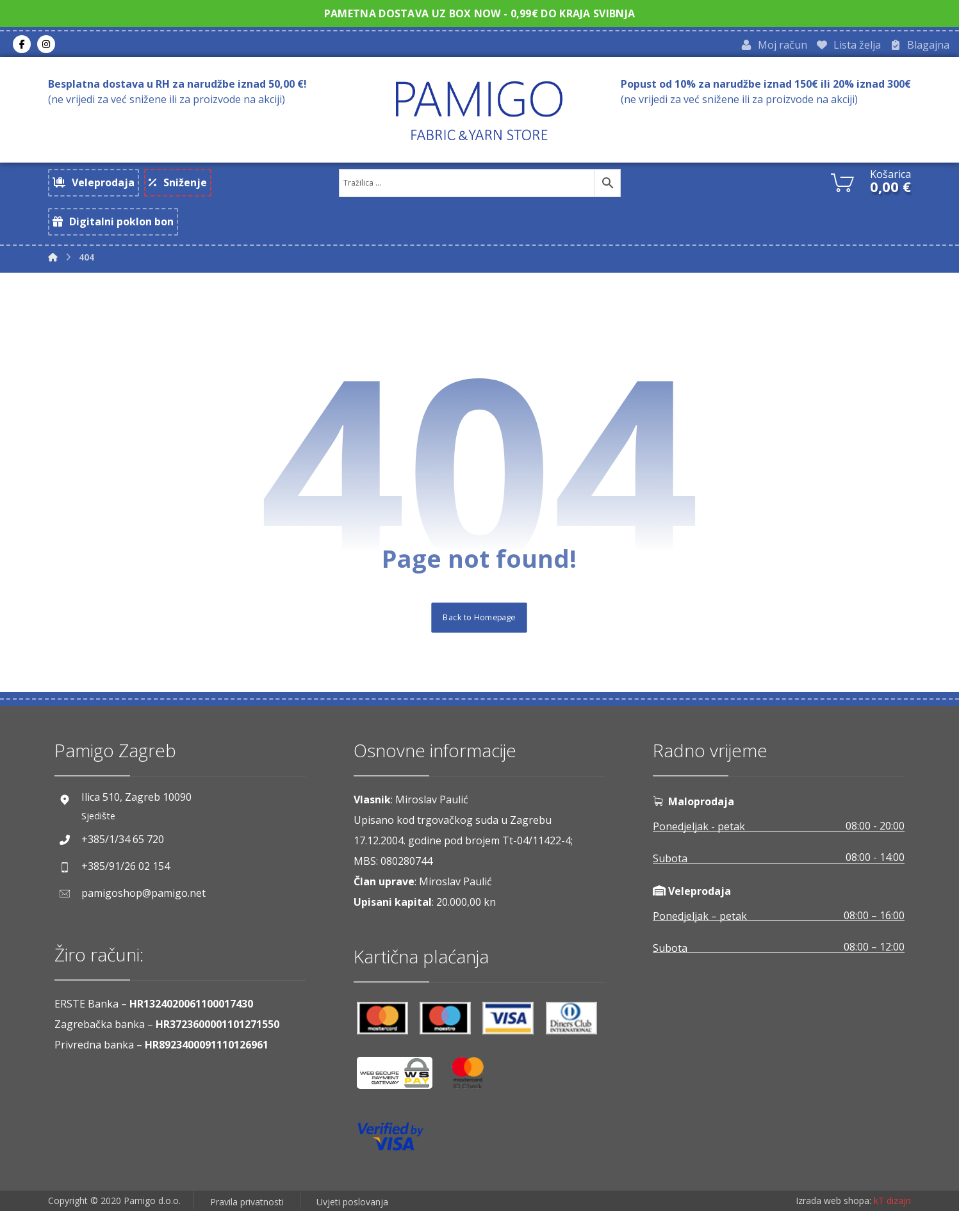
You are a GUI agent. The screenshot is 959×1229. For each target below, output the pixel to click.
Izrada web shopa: (833, 1220)
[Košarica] (842, 184)
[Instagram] (46, 45)
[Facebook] (22, 45)
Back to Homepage (479, 634)
